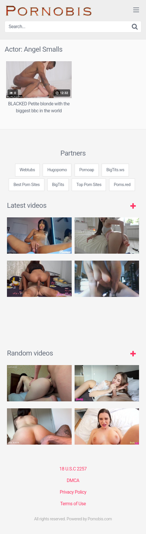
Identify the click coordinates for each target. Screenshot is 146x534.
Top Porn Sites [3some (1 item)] (88, 184)
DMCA (73, 480)
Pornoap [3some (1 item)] (86, 169)
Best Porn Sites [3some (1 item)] (26, 184)
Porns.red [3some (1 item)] (122, 184)
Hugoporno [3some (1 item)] (57, 169)
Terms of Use (73, 503)
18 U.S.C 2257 (72, 469)
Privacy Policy (73, 492)
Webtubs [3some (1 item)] (27, 169)
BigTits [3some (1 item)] (58, 184)
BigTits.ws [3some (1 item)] (115, 169)
